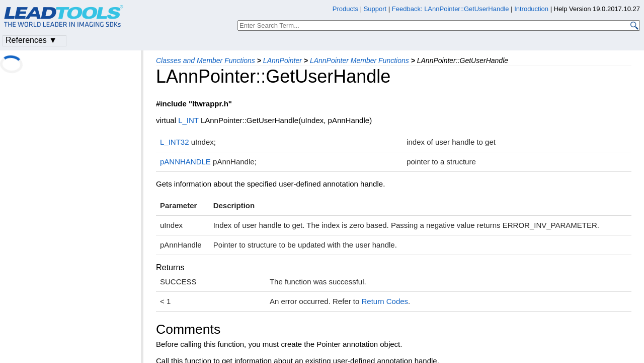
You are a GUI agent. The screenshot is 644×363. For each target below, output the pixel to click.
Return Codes (385, 301)
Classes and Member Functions (205, 60)
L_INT (188, 120)
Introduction (531, 9)
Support (375, 9)
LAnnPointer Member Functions (359, 60)
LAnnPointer (282, 60)
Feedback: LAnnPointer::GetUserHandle (450, 9)
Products (345, 9)
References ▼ (31, 40)
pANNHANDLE (185, 161)
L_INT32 (174, 142)
